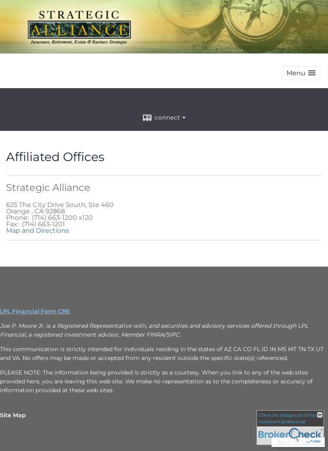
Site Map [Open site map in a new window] (13, 415)
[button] (301, 73)
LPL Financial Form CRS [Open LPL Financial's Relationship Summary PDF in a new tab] (35, 311)
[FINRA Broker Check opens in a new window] (290, 427)
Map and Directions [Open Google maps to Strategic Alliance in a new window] (37, 230)
